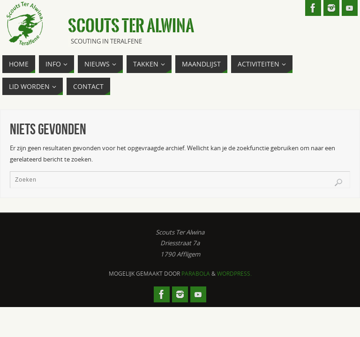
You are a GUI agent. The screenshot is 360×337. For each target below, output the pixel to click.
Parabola (195, 274)
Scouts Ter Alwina (131, 26)
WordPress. (234, 274)
